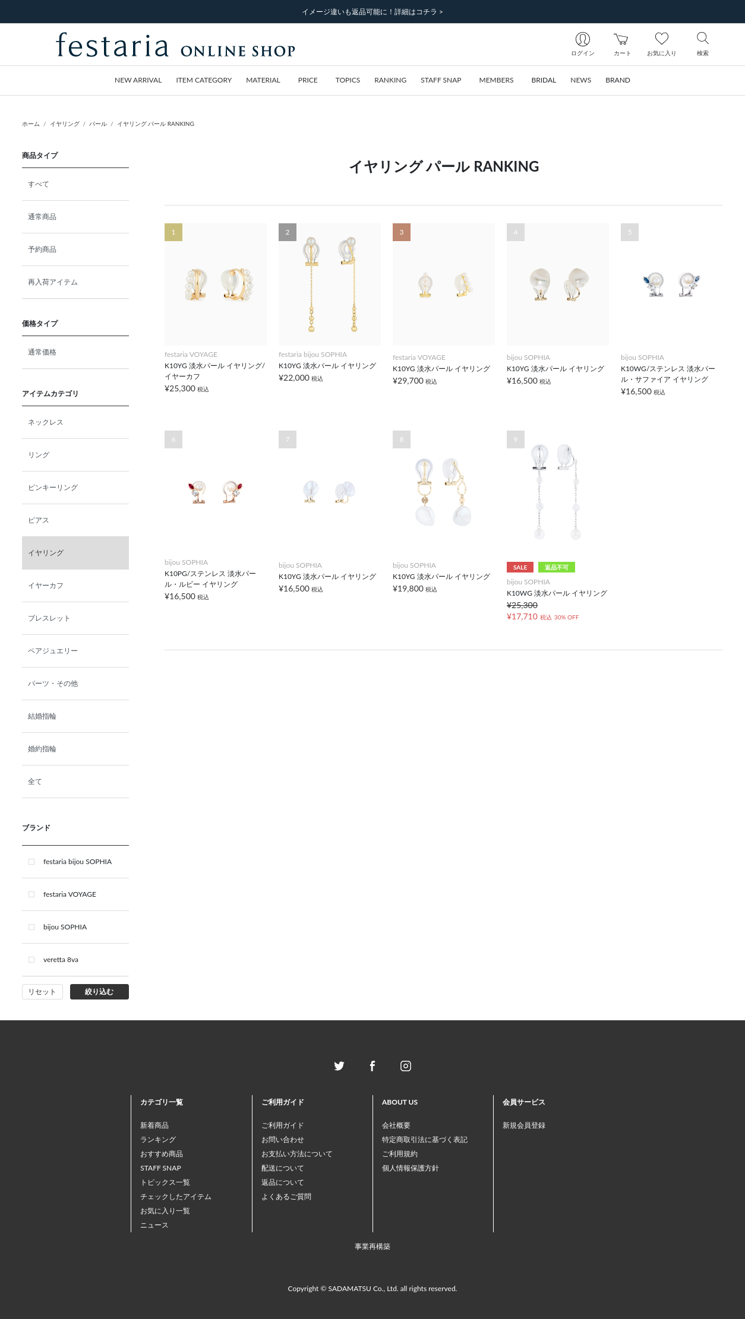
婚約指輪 (42, 748)
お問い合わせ (282, 1139)
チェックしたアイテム (175, 1196)
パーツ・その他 (53, 683)
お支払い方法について (297, 1153)
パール (98, 123)
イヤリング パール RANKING (155, 123)
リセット (42, 991)
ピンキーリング (53, 487)
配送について (282, 1167)
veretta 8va (60, 959)
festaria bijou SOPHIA (77, 861)
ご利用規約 (400, 1153)
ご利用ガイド (282, 1125)
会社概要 (396, 1125)
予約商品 (42, 249)
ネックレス (46, 421)
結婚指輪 (42, 715)
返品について (282, 1182)
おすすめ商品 (161, 1153)
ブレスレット (49, 617)
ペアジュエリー (53, 650)
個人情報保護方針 (410, 1167)
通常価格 (42, 351)
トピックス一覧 (165, 1182)
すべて (38, 183)
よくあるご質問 (286, 1196)
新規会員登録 (524, 1125)
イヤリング (65, 123)
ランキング (158, 1139)
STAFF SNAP (160, 1167)
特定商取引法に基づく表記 (425, 1139)
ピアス (38, 519)
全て (35, 781)
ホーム (31, 123)
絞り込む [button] (99, 991)
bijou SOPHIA (65, 926)
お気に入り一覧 (165, 1210)
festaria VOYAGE (69, 894)
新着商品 (154, 1125)
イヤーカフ (46, 585)
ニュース (154, 1224)
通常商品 (42, 216)
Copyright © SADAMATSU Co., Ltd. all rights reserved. (372, 1288)
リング (38, 454)
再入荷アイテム (53, 281)
